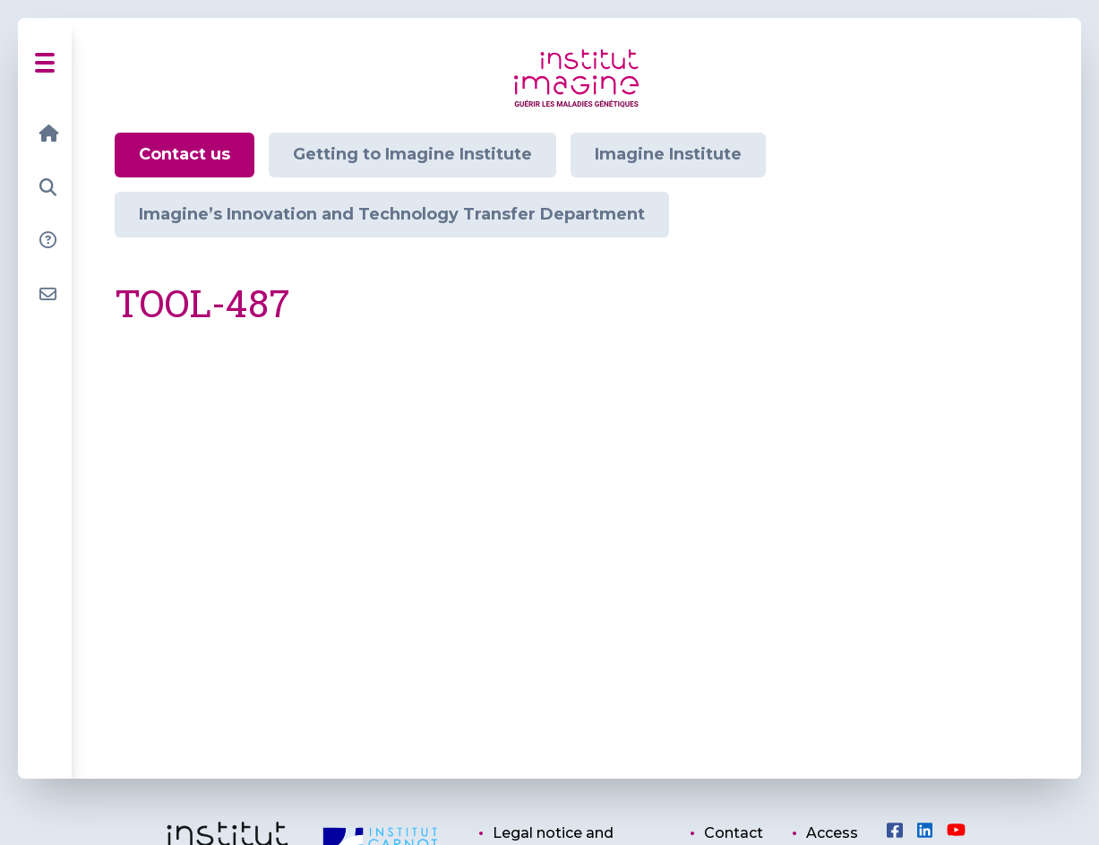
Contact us (184, 154)
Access (832, 832)
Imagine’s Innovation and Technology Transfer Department (392, 214)
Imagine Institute (668, 154)
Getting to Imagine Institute (412, 154)
